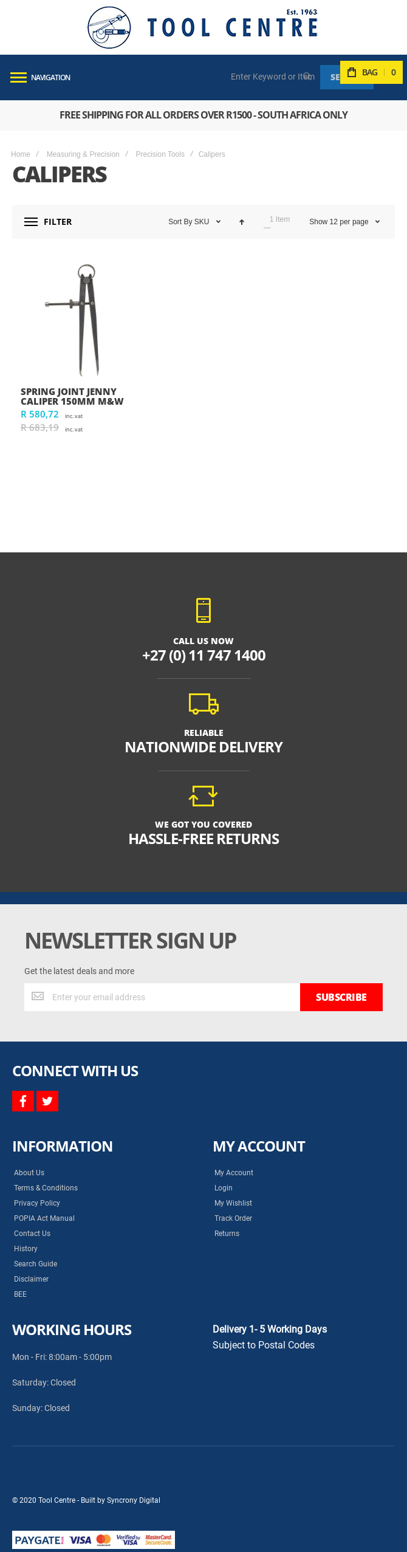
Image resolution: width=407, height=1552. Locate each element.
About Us (29, 1173)
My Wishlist (233, 1203)
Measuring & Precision (83, 154)
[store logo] (202, 27)
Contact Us (32, 1233)
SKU (202, 222)
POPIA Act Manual (44, 1218)
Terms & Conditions (46, 1188)
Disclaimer (31, 1279)
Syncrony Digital (133, 1500)
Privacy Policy (37, 1203)
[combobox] (273, 76)
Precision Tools (159, 154)
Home (20, 154)
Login (223, 1188)
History (26, 1249)
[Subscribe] (341, 997)
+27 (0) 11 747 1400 (203, 655)
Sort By (180, 222)
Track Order (233, 1218)
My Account (233, 1173)
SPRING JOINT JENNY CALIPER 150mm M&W (72, 396)
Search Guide (35, 1264)
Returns (226, 1233)
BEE (20, 1294)
